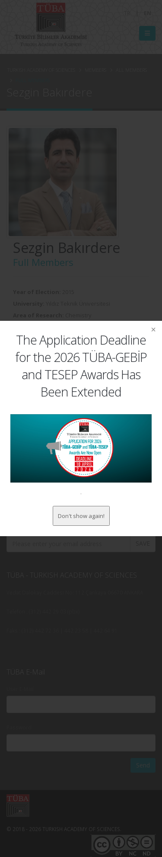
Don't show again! (81, 516)
